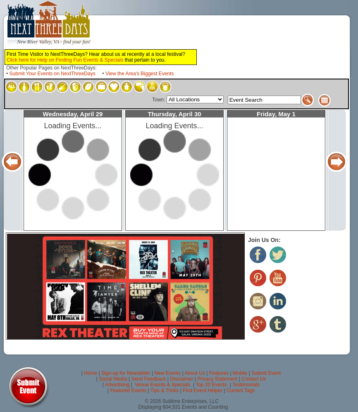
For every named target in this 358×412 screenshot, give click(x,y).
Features (219, 373)
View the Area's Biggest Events (139, 74)
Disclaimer (181, 379)
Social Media (113, 379)
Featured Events (128, 390)
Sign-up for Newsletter (125, 373)
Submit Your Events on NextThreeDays (52, 74)
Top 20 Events (211, 385)
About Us (195, 373)
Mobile (240, 373)
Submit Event (266, 373)
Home (90, 373)
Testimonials (246, 385)
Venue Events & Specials (162, 385)
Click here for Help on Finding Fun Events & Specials (65, 60)
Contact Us (253, 379)
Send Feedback (148, 379)
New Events (167, 373)
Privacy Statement (217, 379)
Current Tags (241, 390)
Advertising (117, 385)
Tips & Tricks (164, 390)
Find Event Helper (202, 390)
